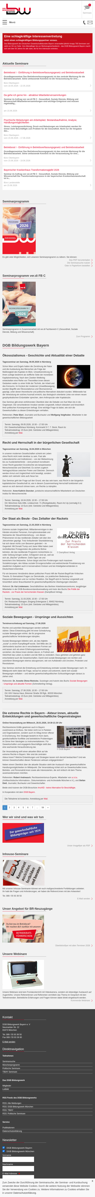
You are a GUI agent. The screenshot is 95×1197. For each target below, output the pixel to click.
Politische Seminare (11, 1068)
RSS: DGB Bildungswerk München (17, 1107)
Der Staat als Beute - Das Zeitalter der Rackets (35, 518)
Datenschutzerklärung (24, 1193)
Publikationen (8, 1128)
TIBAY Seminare (9, 1072)
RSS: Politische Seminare (13, 1113)
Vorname (6, 1155)
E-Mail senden (83, 899)
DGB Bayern (29, 792)
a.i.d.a (74, 777)
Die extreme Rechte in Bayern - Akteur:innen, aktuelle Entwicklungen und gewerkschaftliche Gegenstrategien (41, 714)
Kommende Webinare (80, 1000)
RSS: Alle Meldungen (11, 1103)
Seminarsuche (8, 1061)
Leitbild (5, 1089)
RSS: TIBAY (7, 1110)
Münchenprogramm (11, 1065)
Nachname (7, 1164)
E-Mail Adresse (11, 1173)
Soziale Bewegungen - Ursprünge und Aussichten (37, 617)
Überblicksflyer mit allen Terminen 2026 (72, 945)
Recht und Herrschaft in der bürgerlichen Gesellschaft (40, 442)
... (37, 807)
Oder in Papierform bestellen (77, 265)
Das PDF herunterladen (79, 260)
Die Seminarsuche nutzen (78, 263)
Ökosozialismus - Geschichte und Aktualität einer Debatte (43, 355)
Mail (20, 433)
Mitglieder (6, 1086)
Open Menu (10, 24)
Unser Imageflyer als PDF (78, 846)
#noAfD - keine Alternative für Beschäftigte (56, 788)
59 (43, 807)
